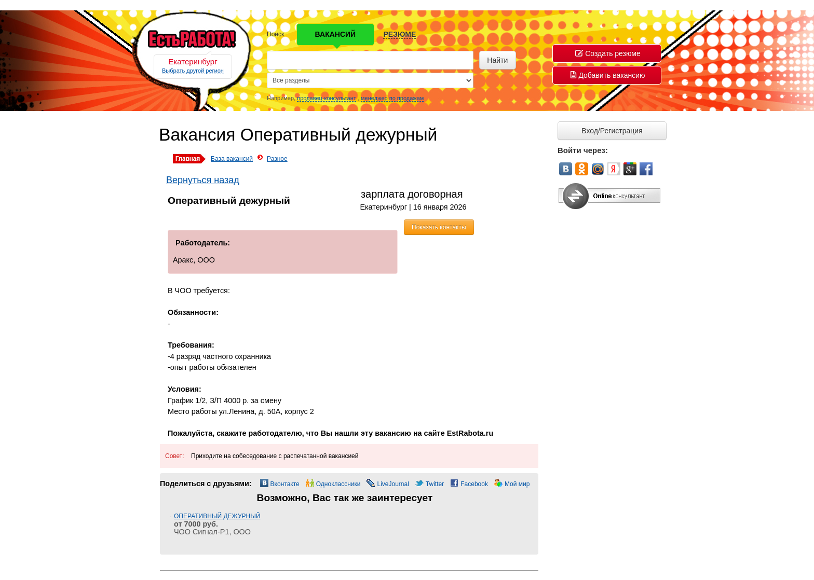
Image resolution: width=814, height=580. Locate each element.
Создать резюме (608, 53)
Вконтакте (285, 483)
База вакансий (232, 158)
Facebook (474, 483)
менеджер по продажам (392, 98)
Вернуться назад (202, 180)
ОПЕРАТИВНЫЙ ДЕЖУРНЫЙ (217, 516)
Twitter (435, 483)
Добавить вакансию (608, 75)
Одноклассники (338, 483)
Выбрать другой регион (193, 70)
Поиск (275, 34)
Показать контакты (439, 227)
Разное (277, 158)
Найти (497, 60)
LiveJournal (393, 483)
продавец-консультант (326, 98)
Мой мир (517, 483)
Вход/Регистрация (611, 131)
